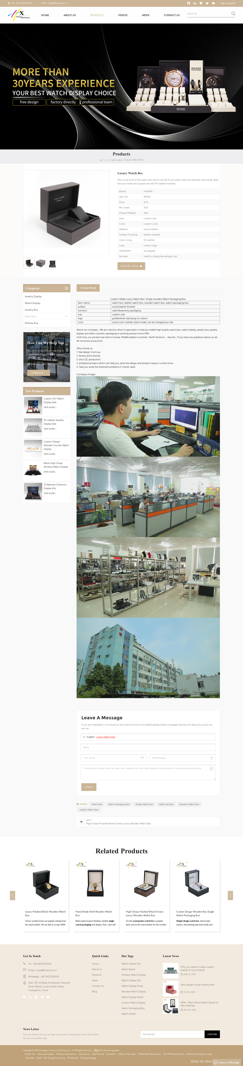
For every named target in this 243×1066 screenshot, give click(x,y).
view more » (50, 407)
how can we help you (45, 343)
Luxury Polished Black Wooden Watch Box (45, 913)
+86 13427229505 (24, 3)
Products (97, 15)
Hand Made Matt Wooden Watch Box (94, 913)
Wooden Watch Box (189, 804)
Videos (122, 15)
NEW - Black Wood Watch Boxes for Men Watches (199, 1004)
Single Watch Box (144, 804)
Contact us (172, 15)
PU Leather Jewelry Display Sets (54, 422)
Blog (94, 991)
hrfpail (39, 1057)
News (145, 15)
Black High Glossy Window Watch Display (56, 465)
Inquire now (129, 266)
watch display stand (132, 997)
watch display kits (131, 980)
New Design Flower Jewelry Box (197, 984)
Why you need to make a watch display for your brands (197, 968)
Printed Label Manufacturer (149, 1054)
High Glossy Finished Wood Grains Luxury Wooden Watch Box (144, 913)
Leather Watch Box (89, 809)
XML (202, 1061)
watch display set (131, 963)
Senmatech (111, 1054)
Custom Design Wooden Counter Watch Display (56, 445)
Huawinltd (29, 1057)
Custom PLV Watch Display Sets (54, 400)
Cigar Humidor (98, 1054)
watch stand (128, 969)
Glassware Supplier (46, 1054)
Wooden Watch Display (134, 991)
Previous (12, 895)
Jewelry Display (33, 296)
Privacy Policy (212, 1061)
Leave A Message (226, 1062)
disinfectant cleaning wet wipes (199, 1054)
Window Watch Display (134, 974)
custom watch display (133, 1002)
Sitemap (195, 1061)
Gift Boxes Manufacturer (66, 1054)
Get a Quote (228, 3)
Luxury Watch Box (105, 737)
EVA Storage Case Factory (54, 1057)
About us (70, 15)
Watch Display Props (132, 986)
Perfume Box (31, 323)
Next (230, 895)
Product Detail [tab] (88, 287)
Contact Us (37, 372)
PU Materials (73, 1057)
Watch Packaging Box (119, 804)
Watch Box (31, 316)
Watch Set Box (166, 804)
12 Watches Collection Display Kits (55, 486)
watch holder (129, 1013)
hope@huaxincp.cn (58, 3)
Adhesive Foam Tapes (127, 1054)
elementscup (84, 1054)
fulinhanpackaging (88, 1057)
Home (45, 15)
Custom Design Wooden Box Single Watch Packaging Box (195, 913)
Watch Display (32, 303)
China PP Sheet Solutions (173, 1054)
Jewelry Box (31, 309)
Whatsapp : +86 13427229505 (44, 364)
